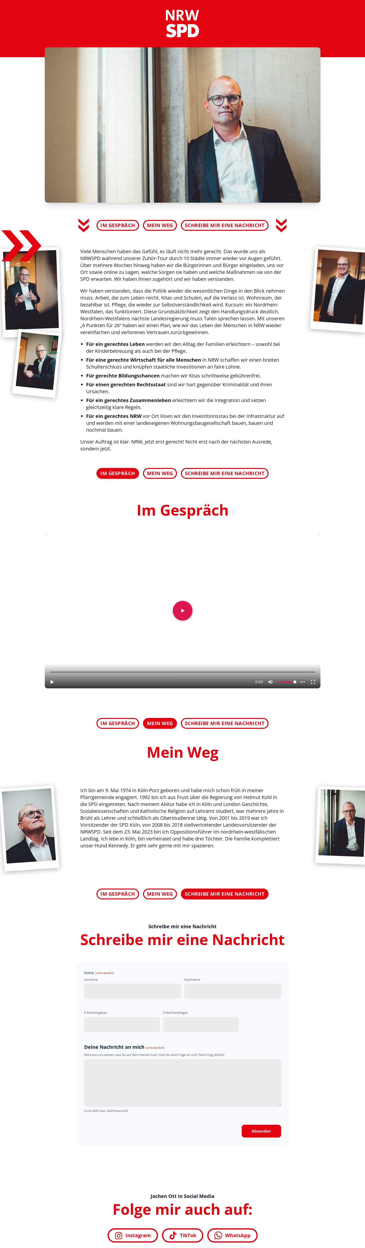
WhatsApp (232, 1235)
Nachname (192, 979)
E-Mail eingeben (95, 1012)
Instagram (133, 1235)
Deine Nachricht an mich (124, 1047)
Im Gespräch (117, 225)
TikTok (182, 1235)
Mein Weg (160, 225)
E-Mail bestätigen (175, 1012)
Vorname (91, 979)
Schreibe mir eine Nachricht (225, 225)
